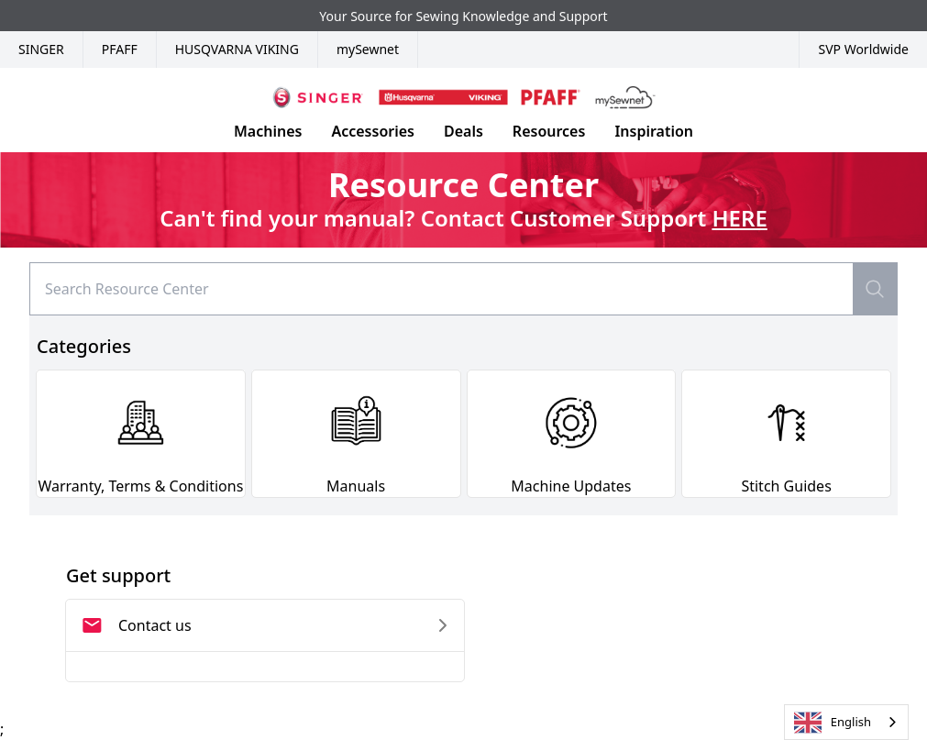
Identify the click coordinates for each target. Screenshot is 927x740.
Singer (41, 49)
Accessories (372, 131)
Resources (549, 131)
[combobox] (846, 722)
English (832, 723)
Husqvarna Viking (237, 49)
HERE (739, 218)
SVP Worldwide (863, 49)
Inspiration (653, 131)
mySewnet (368, 49)
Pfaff (120, 49)
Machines (268, 131)
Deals (463, 131)
